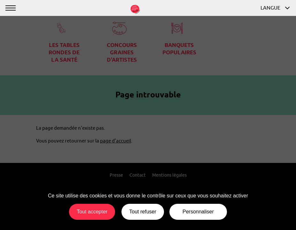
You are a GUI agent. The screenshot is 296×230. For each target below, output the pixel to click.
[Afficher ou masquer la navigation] (10, 7)
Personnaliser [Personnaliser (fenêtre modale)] (198, 211)
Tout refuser (142, 211)
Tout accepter (92, 211)
